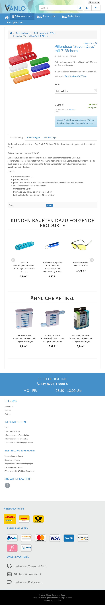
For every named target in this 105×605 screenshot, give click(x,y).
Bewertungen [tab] (33, 137)
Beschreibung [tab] (16, 137)
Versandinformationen (14, 456)
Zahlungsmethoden (12, 460)
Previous (13, 260)
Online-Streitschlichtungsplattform (19, 442)
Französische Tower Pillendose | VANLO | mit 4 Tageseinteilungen (81, 338)
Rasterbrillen (46, 16)
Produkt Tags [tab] (50, 137)
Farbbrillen (70, 16)
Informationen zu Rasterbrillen (17, 435)
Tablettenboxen (22, 16)
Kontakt (8, 410)
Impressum (9, 406)
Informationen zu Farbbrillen (16, 439)
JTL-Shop (57, 600)
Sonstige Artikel (15, 22)
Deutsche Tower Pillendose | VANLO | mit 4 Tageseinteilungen (24, 338)
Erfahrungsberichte (12, 431)
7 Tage (49, 205)
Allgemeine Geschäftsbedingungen (19, 463)
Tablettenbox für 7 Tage (76, 76)
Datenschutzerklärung (14, 467)
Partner (8, 414)
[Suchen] (58, 8)
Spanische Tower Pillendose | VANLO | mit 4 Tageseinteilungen (52, 338)
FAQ (6, 427)
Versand (72, 109)
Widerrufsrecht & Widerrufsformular (20, 471)
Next (92, 260)
